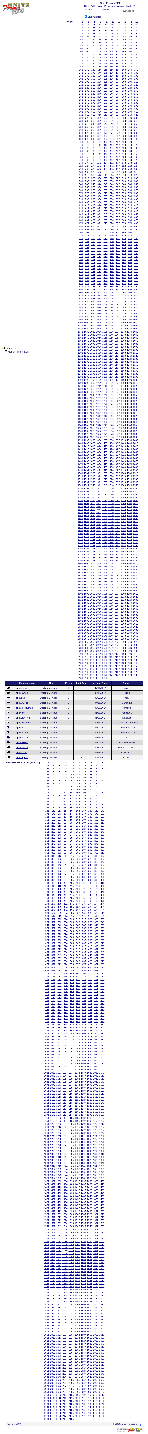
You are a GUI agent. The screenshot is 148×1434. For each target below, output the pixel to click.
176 (112, 72)
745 (106, 244)
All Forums (10, 348)
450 (136, 154)
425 (106, 148)
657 (118, 217)
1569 (129, 491)
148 (124, 63)
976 (112, 313)
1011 (80, 325)
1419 (129, 446)
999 (130, 319)
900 (136, 289)
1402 (86, 443)
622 (87, 208)
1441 (80, 455)
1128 (123, 358)
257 (118, 96)
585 (106, 196)
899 (130, 289)
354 (99, 127)
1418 (123, 446)
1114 (98, 355)
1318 (123, 416)
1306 (111, 413)
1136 (111, 361)
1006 (111, 322)
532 (87, 181)
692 (87, 229)
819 (130, 265)
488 (124, 166)
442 (87, 154)
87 (118, 45)
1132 (86, 361)
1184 (98, 377)
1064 (98, 340)
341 (81, 124)
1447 (117, 455)
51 (81, 36)
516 (112, 175)
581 (81, 196)
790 (136, 256)
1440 (135, 452)
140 (136, 60)
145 (106, 63)
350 (136, 124)
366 (112, 130)
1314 (98, 416)
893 (93, 289)
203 (93, 81)
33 (94, 30)
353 (93, 127)
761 (81, 250)
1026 (111, 328)
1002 (86, 322)
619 (130, 205)
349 (130, 124)
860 (136, 277)
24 (100, 27)
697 (118, 229)
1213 (92, 386)
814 (99, 265)
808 (124, 262)
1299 (129, 410)
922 (87, 298)
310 (136, 112)
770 (136, 250)
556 (112, 187)
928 (124, 298)
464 (99, 160)
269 (130, 99)
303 (93, 112)
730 (136, 238)
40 (137, 30)
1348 (123, 425)
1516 (111, 476)
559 (130, 187)
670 (136, 220)
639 (130, 211)
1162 (86, 371)
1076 (111, 343)
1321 (80, 419)
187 (118, 75)
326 (112, 118)
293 (93, 109)
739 (130, 241)
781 (81, 256)
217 (118, 84)
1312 (86, 416)
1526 (111, 479)
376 (112, 133)
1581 (80, 497)
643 (93, 214)
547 (118, 184)
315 (106, 115)
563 (93, 190)
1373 (92, 434)
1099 (129, 349)
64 (100, 39)
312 (87, 115)
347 (118, 124)
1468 (123, 461)
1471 (80, 464)
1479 (129, 464)
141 (81, 63)
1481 (80, 467)
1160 (135, 368)
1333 (92, 422)
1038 (123, 331)
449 (130, 154)
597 (118, 199)
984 (99, 316)
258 (124, 96)
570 (136, 190)
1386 (111, 437)
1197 (117, 380)
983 (93, 316)
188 (124, 75)
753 (93, 247)
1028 (123, 328)
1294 (98, 410)
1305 (104, 413)
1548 (123, 485)
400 (136, 139)
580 (136, 193)
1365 (104, 431)
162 (87, 69)
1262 (86, 401)
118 (124, 54)
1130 (135, 358)
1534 (98, 482)
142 (87, 63)
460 (136, 157)
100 (136, 48)
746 (112, 244)
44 (100, 33)
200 (136, 78)
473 (93, 163)
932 (87, 301)
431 (81, 151)
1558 (123, 488)
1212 (86, 386)
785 (106, 256)
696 (112, 229)
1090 (135, 346)
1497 (117, 470)
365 (106, 130)
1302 (86, 413)
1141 (80, 365)
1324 (98, 419)
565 (106, 190)
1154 (98, 368)
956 (112, 307)
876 (112, 283)
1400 (135, 440)
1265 (104, 401)
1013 (92, 325)
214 (99, 84)
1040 (135, 331)
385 (106, 136)
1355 (104, 428)
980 (136, 313)
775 (106, 253)
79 (130, 42)
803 (93, 262)
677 (118, 223)
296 (112, 109)
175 (106, 72)
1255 (104, 398)
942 (87, 304)
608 (124, 202)
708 (124, 232)
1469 (129, 461)
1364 (98, 431)
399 (130, 139)
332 (87, 121)
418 (124, 145)
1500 (135, 470)
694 (99, 229)
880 (136, 283)
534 (99, 181)
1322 (86, 419)
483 (93, 166)
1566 (111, 491)
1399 (129, 440)
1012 (86, 325)
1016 (111, 325)
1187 (117, 377)
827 (118, 268)
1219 (129, 386)
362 (87, 130)
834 (99, 271)
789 (130, 256)
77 (118, 42)
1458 (123, 458)
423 (93, 148)
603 (93, 202)
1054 (98, 337)
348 (124, 124)
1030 (135, 328)
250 (136, 93)
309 (130, 112)
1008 (123, 322)
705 (106, 232)
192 (87, 78)
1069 (129, 340)
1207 (117, 383)
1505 (104, 473)
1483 (92, 467)
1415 (104, 446)
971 (81, 313)
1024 (98, 328)
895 (106, 289)
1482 (86, 467)
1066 (111, 340)
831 (81, 271)
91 (81, 48)
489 (130, 166)
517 (118, 175)
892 (87, 289)
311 (81, 115)
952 (87, 307)
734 (99, 241)
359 (130, 127)
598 (124, 199)
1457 (117, 458)
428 (124, 148)
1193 (92, 380)
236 (112, 90)
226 (112, 87)
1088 (123, 346)
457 (118, 157)
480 (136, 163)
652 (87, 217)
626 (112, 208)
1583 (92, 497)
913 (93, 295)
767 (118, 250)
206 (112, 81)
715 (106, 235)
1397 (117, 440)
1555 (104, 488)
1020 (135, 325)
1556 (111, 488)
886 (112, 286)
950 (136, 304)
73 (94, 42)
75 (106, 42)
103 (93, 51)
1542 (86, 485)
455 (106, 157)
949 (130, 304)
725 (106, 238)
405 (106, 142)
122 (87, 57)
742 (87, 244)
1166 (111, 371)
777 (118, 253)
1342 (86, 425)
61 (81, 39)
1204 (98, 383)
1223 (92, 389)
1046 (111, 334)
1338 (123, 422)
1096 (111, 349)
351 (81, 127)
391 (81, 139)
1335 (104, 422)
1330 (135, 419)
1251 (80, 398)
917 (118, 295)
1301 (80, 413)
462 (87, 160)
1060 (135, 337)
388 (124, 136)
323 (93, 118)
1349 (129, 425)
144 (99, 63)
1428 (123, 449)
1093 (92, 349)
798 (124, 259)
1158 (123, 368)
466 (112, 160)
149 (130, 63)
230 (136, 87)
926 (112, 298)
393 (93, 139)
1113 (92, 355)
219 (130, 84)
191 (81, 78)
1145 (104, 365)
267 (118, 99)
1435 (104, 452)
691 (81, 229)
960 (136, 307)
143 (93, 63)
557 (118, 187)
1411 (80, 446)
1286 (111, 407)
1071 (80, 343)
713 (93, 235)
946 (112, 304)
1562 (86, 491)
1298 (123, 410)
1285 (104, 407)
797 (118, 259)
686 (112, 226)
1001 (80, 322)
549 (130, 184)
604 (99, 202)
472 (87, 163)
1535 (104, 482)
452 (87, 157)
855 (106, 277)
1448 (123, 455)
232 (87, 90)
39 (130, 30)
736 (112, 241)
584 (99, 196)
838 (124, 271)
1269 (129, 401)
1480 (135, 464)
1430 (135, 449)
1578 (123, 494)
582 (87, 196)
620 (136, 205)
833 (93, 271)
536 (112, 181)
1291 (80, 410)
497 (118, 169)
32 (87, 30)
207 (118, 81)
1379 (129, 434)
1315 (104, 416)
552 (87, 187)
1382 (86, 437)
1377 (117, 434)
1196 (111, 380)
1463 (92, 461)
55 (106, 36)
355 (106, 127)
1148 (123, 365)
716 (112, 235)
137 (118, 60)
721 (81, 238)
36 (112, 30)
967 (118, 310)
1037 (117, 331)
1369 (129, 431)
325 (106, 118)
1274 (98, 404)
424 (99, 148)
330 (136, 118)
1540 (135, 482)
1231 (80, 392)
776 (112, 253)
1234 (98, 392)
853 (93, 277)
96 (112, 48)
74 (100, 42)
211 (81, 84)
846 (112, 274)
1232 (86, 392)
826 (112, 268)
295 (106, 109)
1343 (92, 425)
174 (99, 72)
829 (130, 268)
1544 (98, 485)
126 (112, 57)
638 (124, 211)
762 (87, 250)
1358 (123, 428)
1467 (117, 461)
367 (118, 130)
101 (81, 51)
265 (106, 99)
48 (124, 33)
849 (130, 274)
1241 (80, 395)
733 (93, 241)
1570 (135, 491)
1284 (98, 407)
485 (106, 166)
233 (93, 90)
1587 (117, 497)
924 (99, 298)
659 (130, 217)
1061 (80, 340)
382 (87, 136)
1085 (104, 346)
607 (118, 202)
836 (112, 271)
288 (124, 106)
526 (112, 178)
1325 (104, 419)
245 (106, 93)
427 (118, 148)
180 (136, 72)
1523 (92, 479)
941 (81, 304)
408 (124, 142)
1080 (135, 343)
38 (124, 30)
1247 (117, 395)
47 (118, 33)
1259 (129, 398)
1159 (129, 368)
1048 (123, 334)
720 (136, 235)
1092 (86, 349)
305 (106, 112)
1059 (129, 337)
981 (81, 316)
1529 (129, 479)
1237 (117, 392)
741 (81, 244)
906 (112, 292)
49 (130, 33)
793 (93, 259)
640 (136, 211)
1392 (86, 440)
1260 (135, 398)
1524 (98, 479)
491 (81, 169)
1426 (111, 449)
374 (99, 133)
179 (130, 72)
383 (93, 136)
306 (112, 112)
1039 (129, 331)
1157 (117, 368)
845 (106, 274)
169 (130, 69)
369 (130, 130)
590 (136, 196)
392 (87, 139)
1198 (123, 380)
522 (87, 178)
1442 (86, 455)
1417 (117, 446)
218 (124, 84)
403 (93, 142)
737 (118, 241)
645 (106, 214)
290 (136, 106)
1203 (92, 383)
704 (99, 232)
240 (136, 90)
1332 (86, 422)
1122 (86, 358)
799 (130, 259)
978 (124, 313)
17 (118, 24)
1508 (123, 473)
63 (94, 39)
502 (87, 172)
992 (87, 319)
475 (106, 163)
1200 (135, 380)
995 (106, 319)
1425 (104, 449)
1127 (117, 358)
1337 (117, 422)
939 (130, 301)
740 (136, 241)
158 (124, 66)
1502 (86, 473)
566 (112, 190)
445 (106, 154)
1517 (117, 476)
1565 (104, 491)
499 (130, 169)
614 (99, 205)
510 (136, 172)
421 (81, 148)
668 (124, 220)
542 (87, 184)
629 (130, 208)
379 (130, 133)
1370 (135, 431)
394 (99, 139)
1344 (98, 425)
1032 (86, 331)
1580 (135, 494)
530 (136, 178)
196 (112, 78)
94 (100, 48)
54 (100, 36)
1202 (86, 383)
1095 (104, 349)
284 (99, 106)
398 (124, 139)
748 (124, 244)
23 (94, 27)
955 (106, 307)
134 (99, 60)
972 (87, 313)
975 (106, 313)
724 (99, 238)
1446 (111, 455)
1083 (92, 346)
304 (99, 112)
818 (124, 265)
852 (87, 277)
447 (118, 154)
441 (81, 154)
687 (118, 226)
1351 (80, 428)
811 (81, 265)
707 (118, 232)
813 (93, 265)
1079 (129, 343)
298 (124, 109)
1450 (135, 455)
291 (81, 109)
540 (136, 181)
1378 (123, 434)
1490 (135, 467)
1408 (123, 443)
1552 (86, 488)
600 (136, 199)
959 (130, 307)
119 (130, 54)
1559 (129, 488)
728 (124, 238)
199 (130, 78)
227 (118, 87)
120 (136, 54)
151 (81, 66)
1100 (135, 349)
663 (93, 220)
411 (81, 145)
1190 (135, 377)
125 (106, 57)
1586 (111, 497)
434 (99, 151)
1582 (86, 497)
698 (124, 229)
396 (112, 139)
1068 (123, 340)
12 (87, 24)
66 (112, 39)
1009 (129, 322)
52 (87, 36)
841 (81, 274)
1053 (92, 337)
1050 (135, 334)
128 (124, 57)
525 (106, 178)
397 (118, 139)
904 (99, 292)
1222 (86, 389)
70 (137, 39)
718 (124, 235)
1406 (111, 443)
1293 (92, 410)
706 (112, 232)
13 (94, 24)
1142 (86, 365)
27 (118, 27)
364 (99, 130)
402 (87, 142)
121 (81, 57)
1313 (92, 416)
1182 (86, 377)
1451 (80, 458)
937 (118, 301)
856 (112, 277)
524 (99, 178)
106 (112, 51)
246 (112, 93)
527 (118, 178)
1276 (111, 404)
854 (99, 277)
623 (93, 208)
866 (112, 280)
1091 (80, 349)
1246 (111, 395)
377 (118, 133)
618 (124, 205)
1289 (129, 407)
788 (124, 256)
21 (81, 27)
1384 (98, 437)
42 (87, 33)
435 (106, 151)
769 (130, 250)
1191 (80, 380)
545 (106, 184)
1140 (135, 361)
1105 (104, 352)
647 (118, 214)
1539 (129, 482)
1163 (92, 371)
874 (99, 283)
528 (124, 178)
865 (106, 280)
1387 (117, 437)
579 (130, 193)
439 (130, 151)
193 (93, 78)
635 (106, 211)
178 (124, 72)
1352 (86, 428)
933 (93, 301)
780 (136, 253)
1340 (135, 422)
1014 (98, 325)
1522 (86, 479)
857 (118, 277)
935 (106, 301)
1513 (92, 476)
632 (87, 211)
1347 (117, 425)
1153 (92, 368)
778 (124, 253)
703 (93, 232)
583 (93, 196)
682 (87, 226)
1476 (111, 464)
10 (137, 21)
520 (136, 175)
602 (87, 202)
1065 (104, 340)
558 (124, 187)
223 (93, 87)
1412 (86, 446)
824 (99, 268)
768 (124, 250)
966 (112, 310)
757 (118, 247)
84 (100, 45)
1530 (135, 479)
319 (130, 115)
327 (118, 118)
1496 (111, 470)
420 (136, 145)
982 (87, 316)
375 (106, 133)
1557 (117, 488)
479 (130, 163)
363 (93, 130)
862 (87, 280)
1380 (135, 434)
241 (81, 93)
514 (99, 175)
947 (118, 304)
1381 (80, 437)
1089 (129, 346)
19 (130, 24)
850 (136, 274)
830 (136, 268)
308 (124, 112)
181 (81, 75)
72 (87, 42)
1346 (111, 425)
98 (124, 48)
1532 (86, 482)
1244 (98, 395)
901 (81, 292)
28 (124, 27)
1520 (135, 476)
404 (99, 142)
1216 (111, 386)
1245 (104, 395)
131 (81, 60)
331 (81, 121)
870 (136, 280)
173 (93, 72)
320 (136, 115)
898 (124, 289)
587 (118, 196)
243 (93, 93)
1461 (80, 461)
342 (87, 124)
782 (87, 256)
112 (87, 54)
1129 (129, 358)
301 (81, 112)
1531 (80, 482)
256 (112, 96)
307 (118, 112)
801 (81, 262)
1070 (135, 340)
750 (136, 244)
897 (118, 289)
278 (124, 103)
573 (93, 193)
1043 (92, 334)
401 (81, 142)
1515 (104, 476)
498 (124, 169)
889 (130, 286)
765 (106, 250)
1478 (123, 464)
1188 (123, 377)
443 (93, 154)
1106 (111, 352)
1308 (123, 413)
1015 (104, 325)
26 (112, 27)
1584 (98, 497)
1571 (80, 494)
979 (130, 313)
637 (118, 211)
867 (118, 280)
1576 (111, 494)
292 (87, 109)
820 (136, 265)
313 (93, 115)
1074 (98, 343)
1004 (98, 322)
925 (106, 298)
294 (99, 109)
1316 (111, 416)
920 (136, 295)
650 (136, 214)
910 (136, 292)
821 (81, 268)
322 (87, 118)
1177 (117, 374)
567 (118, 190)
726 (112, 238)
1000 (135, 319)
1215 (104, 386)
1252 (86, 398)
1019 (129, 325)
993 (93, 319)
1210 (135, 383)
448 (124, 154)
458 (124, 157)
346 (112, 124)
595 (106, 199)
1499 (129, 470)
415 (106, 145)
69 (130, 39)
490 (136, 166)
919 (130, 295)
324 (99, 118)
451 (81, 157)
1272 (86, 404)
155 (106, 66)
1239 (129, 392)
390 (136, 136)
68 (124, 39)
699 (130, 229)
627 (118, 208)
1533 (92, 482)
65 (106, 39)
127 (118, 57)
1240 (135, 392)
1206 (111, 383)
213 (93, 84)
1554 (98, 488)
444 (99, 154)
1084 (98, 346)
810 (136, 262)
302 (87, 112)
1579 (129, 494)
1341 (80, 425)
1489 (129, 467)
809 (130, 262)
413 (93, 145)
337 (118, 121)
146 (112, 63)
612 (87, 205)
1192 (86, 380)
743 (93, 244)
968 (124, 310)
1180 (135, 374)
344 (99, 124)
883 (93, 286)
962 (87, 310)
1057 (117, 337)
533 (93, 181)
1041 (80, 334)
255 (106, 96)
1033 (92, 331)
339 (130, 121)
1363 (92, 431)
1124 (98, 358)
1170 (135, 371)
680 (136, 223)
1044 (98, 334)
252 (87, 96)
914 (99, 295)
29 (130, 27)
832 (87, 271)
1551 (80, 488)
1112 (86, 355)
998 (124, 319)
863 (93, 280)
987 (118, 316)
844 (99, 274)
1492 (86, 470)
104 (99, 51)
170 (136, 69)
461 (81, 160)
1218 (123, 386)
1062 (86, 340)
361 (81, 130)
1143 (92, 365)
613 (93, 205)
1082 (86, 346)
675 (106, 223)
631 (81, 211)
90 (137, 45)
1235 (104, 392)
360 (136, 127)
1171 (80, 374)
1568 (123, 491)
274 (99, 103)
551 (81, 187)
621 (81, 208)
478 (124, 163)
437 (118, 151)
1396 (111, 440)
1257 (117, 398)
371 (81, 133)
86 (112, 45)
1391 (80, 440)
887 (118, 286)
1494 (98, 470)
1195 (104, 380)
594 (99, 199)
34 (100, 30)
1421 (80, 449)
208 (124, 81)
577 (118, 193)
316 (112, 115)
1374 (98, 434)
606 (112, 202)
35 (106, 30)
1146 (111, 365)
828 (124, 268)
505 (106, 172)
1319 (129, 416)
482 (87, 166)
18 (124, 24)
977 (118, 313)
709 (130, 232)
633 (93, 211)
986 (112, 316)
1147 (117, 365)
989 (130, 316)
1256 (111, 398)
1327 (117, 419)
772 (87, 253)
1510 (135, 473)
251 (81, 96)
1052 (86, 337)
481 (81, 166)
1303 (92, 413)
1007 (117, 322)
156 (112, 66)
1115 (104, 355)
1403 (92, 443)
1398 (123, 440)
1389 (129, 437)
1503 (92, 473)
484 (99, 166)
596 (112, 199)
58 (124, 36)
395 (106, 139)
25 (106, 27)
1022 (86, 328)
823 (93, 268)
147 (118, 63)
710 (136, 232)
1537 (117, 482)
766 (112, 250)
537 (118, 181)
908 (124, 292)
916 (112, 295)
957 (118, 307)
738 (124, 241)
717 (118, 235)
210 (136, 81)
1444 (98, 455)
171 (81, 72)
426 (112, 148)
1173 (92, 374)
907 (118, 292)
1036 (111, 331)
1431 (80, 452)
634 (99, 211)
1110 (135, 352)
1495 (104, 470)
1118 (123, 355)
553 (93, 187)
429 (130, 148)
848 (124, 274)
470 (136, 160)
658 (124, 217)
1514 (98, 476)
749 (130, 244)
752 (87, 247)
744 (99, 244)
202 (87, 81)
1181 (80, 377)
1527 (117, 479)
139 (130, 60)
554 (99, 187)
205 (106, 81)
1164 (98, 371)
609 (130, 202)
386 (112, 136)
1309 (129, 413)
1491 (80, 470)
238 (124, 90)
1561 (80, 491)
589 (130, 196)
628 (124, 208)
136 (112, 60)
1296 (111, 410)
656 (112, 217)
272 (87, 103)
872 (87, 283)
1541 (80, 485)
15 (106, 24)
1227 (117, 389)
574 (99, 193)
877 (118, 283)
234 (99, 90)
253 (93, 96)
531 (81, 181)
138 (124, 60)
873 (93, 283)
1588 (123, 497)
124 (99, 57)
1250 (135, 395)
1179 (129, 374)
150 (136, 63)
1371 (80, 434)
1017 (117, 325)
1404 (98, 443)
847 (118, 274)
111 (81, 54)
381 (81, 136)
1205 (104, 383)
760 (136, 247)
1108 (123, 352)
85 (106, 45)
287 (118, 106)
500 (136, 169)
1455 (104, 458)
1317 (117, 416)
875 (106, 283)
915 (106, 295)
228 (124, 87)
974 (99, 313)
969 (130, 310)
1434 (98, 452)
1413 (92, 446)
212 (87, 84)
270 (136, 99)
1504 (98, 473)
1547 (117, 485)
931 (81, 301)
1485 (104, 467)
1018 (123, 325)
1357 (117, 428)
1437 (117, 452)
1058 (123, 337)
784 (99, 256)
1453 (92, 458)
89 (130, 45)
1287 (117, 407)
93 (94, 48)
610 (136, 202)
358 (124, 127)
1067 (117, 340)
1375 (104, 434)
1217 (117, 386)
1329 (129, 419)
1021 (80, 328)
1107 (117, 352)
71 (81, 42)
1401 (80, 443)
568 (124, 190)
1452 (86, 458)
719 (130, 235)
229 (130, 87)
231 (81, 90)
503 (93, 172)
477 (118, 163)
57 (118, 36)
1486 (111, 467)
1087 (117, 346)
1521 (80, 479)
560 (136, 187)
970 (136, 310)
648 (124, 214)
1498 (123, 470)
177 (118, 72)
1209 (129, 383)
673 (93, 223)
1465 (104, 461)
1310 (135, 413)
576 (112, 193)
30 (137, 27)
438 (124, 151)
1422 (86, 449)
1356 (111, 428)
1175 (104, 374)
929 (130, 298)
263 (93, 99)
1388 (123, 437)
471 (81, 163)
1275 (104, 404)
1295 (104, 410)
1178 (123, 374)
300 (136, 109)
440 (136, 151)
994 (99, 319)
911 (81, 295)
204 (99, 81)
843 (93, 274)
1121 (80, 358)
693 (93, 229)
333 (93, 121)
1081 (80, 346)
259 (130, 96)
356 (112, 127)
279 (130, 103)
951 (81, 307)
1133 (92, 361)
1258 (123, 398)
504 (99, 172)
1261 (80, 401)
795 (106, 259)
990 (136, 316)
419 (130, 145)
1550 (135, 485)
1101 (80, 352)
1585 (104, 497)
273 (93, 103)
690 (136, 226)
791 (81, 259)
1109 (129, 352)
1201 (80, 383)
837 (118, 271)
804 (99, 262)
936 (112, 301)
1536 (111, 482)
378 (124, 133)
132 (87, 60)
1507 (117, 473)
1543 (92, 485)
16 (112, 24)
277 (118, 103)
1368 (123, 431)
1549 (129, 485)
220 (136, 84)
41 (81, 33)
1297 (117, 410)
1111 (80, 355)
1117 (117, 355)
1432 (86, 452)
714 (99, 235)
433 (93, 151)
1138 (123, 361)
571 (81, 193)
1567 (117, 491)
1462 (86, 461)
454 (99, 157)
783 (93, 256)
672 (87, 223)
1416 (111, 446)
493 (93, 169)
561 (81, 190)
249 (130, 93)
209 (130, 81)
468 (124, 160)
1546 (111, 485)
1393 (92, 440)
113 (93, 54)
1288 (123, 407)
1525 (104, 479)
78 (124, 42)
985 (106, 316)
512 (87, 175)
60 (137, 36)
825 (106, 268)
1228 (123, 389)
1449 (129, 455)
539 (130, 181)
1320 (135, 416)
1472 (86, 464)
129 (130, 57)
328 (124, 118)
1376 (111, 434)
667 (118, 220)
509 (130, 172)
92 (87, 48)
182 (87, 75)
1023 (92, 328)
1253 (92, 398)
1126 (111, 358)
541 (81, 184)
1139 (129, 361)
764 (99, 250)
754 (99, 247)
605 (106, 202)
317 (118, 115)
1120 (135, 355)
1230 (135, 389)
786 (112, 256)
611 (81, 205)
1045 (104, 334)
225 (106, 87)
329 (130, 118)
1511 (80, 476)
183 (93, 75)
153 (93, 66)
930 (136, 298)
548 (124, 184)
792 (87, 259)
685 (106, 226)
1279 (129, 404)
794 (99, 259)
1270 (135, 401)
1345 (104, 425)
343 (93, 124)
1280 (135, 404)
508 (124, 172)
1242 (86, 395)
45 (106, 33)
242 (87, 93)
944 (99, 304)
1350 (135, 425)
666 (112, 220)
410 (136, 142)
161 (81, 69)
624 (99, 208)
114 (99, 54)
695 (106, 229)
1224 (98, 389)
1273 (92, 404)
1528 (123, 479)
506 (112, 172)
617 (118, 205)
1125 (104, 358)
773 (93, 253)
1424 (98, 449)
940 (136, 301)
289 (130, 106)
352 (87, 127)
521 (81, 178)
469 (130, 160)
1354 (98, 428)
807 (118, 262)
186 (112, 75)
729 (130, 238)
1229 (129, 389)
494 (99, 169)
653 (93, 217)
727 (118, 238)
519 (130, 175)
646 (112, 214)
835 (106, 271)
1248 (123, 395)
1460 (135, 458)
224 (99, 87)
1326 (111, 419)
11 (81, 24)
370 (136, 130)
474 (99, 163)
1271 (80, 404)
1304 (98, 413)
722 (87, 238)
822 (87, 268)
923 (93, 298)
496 (112, 169)
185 (106, 75)
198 (124, 78)
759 (130, 247)
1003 (92, 322)
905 (106, 292)
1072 (86, 343)
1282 (86, 407)
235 (106, 90)
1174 (98, 374)
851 (81, 277)
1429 (129, 449)
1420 (135, 446)
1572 (86, 494)
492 (87, 169)
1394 (98, 440)
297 (118, 109)
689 (130, 226)
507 (118, 172)
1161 (80, 371)
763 (93, 250)
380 (136, 133)
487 (118, 166)
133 (93, 60)
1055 (104, 337)
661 (81, 220)
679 (130, 223)
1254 (98, 398)
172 (87, 72)
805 (106, 262)
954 (99, 307)
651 (81, 217)
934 (99, 301)
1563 (92, 491)
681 (81, 226)
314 (99, 115)
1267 (117, 401)
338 (124, 121)
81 (81, 45)
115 (106, 54)
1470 (135, 461)
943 (93, 304)
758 (124, 247)
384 (99, 136)
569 (130, 190)
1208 (123, 383)
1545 (104, 485)
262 (87, 99)
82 (87, 45)
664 (99, 220)
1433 (92, 452)
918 (124, 295)
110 (136, 51)
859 (130, 277)
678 (124, 223)
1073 (92, 343)
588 (124, 196)
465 (106, 160)
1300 (135, 410)
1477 (117, 464)
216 (112, 84)
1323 (92, 419)
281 (81, 106)
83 (94, 45)
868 (124, 280)
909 (130, 292)
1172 (86, 374)
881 (81, 286)
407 (118, 142)
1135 (104, 361)
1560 (135, 488)
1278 (123, 404)
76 (112, 42)
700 (136, 229)
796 (112, 259)
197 (118, 78)
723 (93, 238)
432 (87, 151)
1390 (135, 437)
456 (112, 157)
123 (93, 57)
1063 (92, 340)
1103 (92, 352)
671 (81, 223)
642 (87, 214)
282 (87, 106)
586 (112, 196)
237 (118, 90)
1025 (104, 328)
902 (87, 292)
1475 (104, 464)
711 (81, 235)
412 (87, 145)
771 (81, 253)
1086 (111, 346)
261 (81, 99)
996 (112, 319)
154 (99, 66)
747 (118, 244)
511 (81, 175)
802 (87, 262)
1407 (117, 443)
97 (118, 48)
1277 (117, 404)
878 (124, 283)
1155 (104, 368)
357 (118, 127)
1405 (104, 443)
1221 (80, 389)
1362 (86, 431)
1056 (111, 337)
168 (124, 69)
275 (106, 103)
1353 (92, 428)
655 (106, 217)
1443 (92, 455)
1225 (104, 389)
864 (99, 280)
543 (93, 184)
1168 (123, 371)
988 (124, 316)
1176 (111, 374)
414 (99, 145)
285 (106, 106)
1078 (123, 343)
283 (93, 106)
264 (99, 99)
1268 (123, 401)
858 (124, 277)
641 (81, 214)
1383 (92, 437)
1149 (129, 365)
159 (130, 66)
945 (106, 304)
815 (106, 265)
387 (118, 136)
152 (87, 66)
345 (106, 124)
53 (94, 36)
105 (106, 51)
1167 (117, 371)
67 (118, 39)
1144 (98, 365)
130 (136, 57)
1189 (129, 377)
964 (99, 310)
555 (106, 187)
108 (124, 51)
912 (87, 295)
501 (81, 172)
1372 (86, 434)
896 (112, 289)
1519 (129, 476)
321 (81, 118)
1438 (123, 452)
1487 (117, 467)
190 (136, 75)
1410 (135, 443)
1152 (86, 368)
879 (130, 283)
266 (112, 99)
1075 (104, 343)
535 (106, 181)
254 (99, 96)
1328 (123, 419)
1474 (98, 464)
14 (100, 24)
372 (87, 133)
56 (112, 36)
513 (93, 175)
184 (99, 75)
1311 (80, 416)
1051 (80, 337)
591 (81, 199)
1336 (111, 422)
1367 (117, 431)
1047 (117, 334)
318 (124, 115)
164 (99, 69)
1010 (135, 322)
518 (124, 175)
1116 (111, 355)
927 (118, 298)
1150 (135, 365)
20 (137, 24)
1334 (98, 422)
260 (136, 96)
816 (112, 265)
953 (93, 307)
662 (87, 220)
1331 (80, 422)
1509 (129, 473)
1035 (104, 331)
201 (81, 81)
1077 (117, 343)
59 (130, 36)
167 (118, 69)
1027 (117, 328)
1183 (92, 377)
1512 (86, 476)
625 (106, 208)
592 (87, 199)
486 (112, 166)
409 (130, 142)
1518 (123, 476)
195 (106, 78)
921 (81, 298)
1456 (111, 458)
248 (124, 93)
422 (87, 148)
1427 (117, 449)
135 (106, 60)
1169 (129, 371)
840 (136, 271)
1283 (92, 407)
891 (81, 289)
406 (112, 142)
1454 (98, 458)
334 (99, 121)
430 (136, 148)
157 (118, 66)
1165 (104, 371)
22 (87, 27)
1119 (129, 355)
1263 (92, 401)
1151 (80, 368)
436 (112, 151)
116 (112, 54)
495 (106, 169)
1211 (80, 386)
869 (130, 280)
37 (118, 30)
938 (124, 301)
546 (112, 184)
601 (81, 202)
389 (130, 136)
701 (81, 232)
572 (87, 193)
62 (87, 39)
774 (99, 253)
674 (99, 223)
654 (99, 217)
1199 (129, 380)
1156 (111, 368)
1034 (98, 331)
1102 (86, 352)
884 (99, 286)
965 (106, 310)
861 (81, 280)
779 (130, 253)
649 (130, 214)
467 (118, 160)
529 (130, 178)
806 (112, 262)
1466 (111, 461)
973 (93, 313)
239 (130, 90)
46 (112, 33)
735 (106, 241)
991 (81, 319)
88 (124, 45)
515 (106, 175)
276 (112, 103)
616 (112, 205)
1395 (104, 440)
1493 (92, 470)
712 (87, 235)
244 (99, 93)
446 (112, 154)
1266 (111, 401)
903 (93, 292)
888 (124, 286)
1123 (92, 358)
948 (124, 304)
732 (87, 241)
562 (87, 190)
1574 (98, 494)
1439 (129, 452)
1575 (104, 494)
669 (130, 220)
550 (136, 184)
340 (136, 121)
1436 (111, 452)
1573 (92, 494)
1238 (123, 392)
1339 (129, 422)
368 (124, 130)
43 (94, 33)
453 (93, 157)
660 (136, 217)
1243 (92, 395)
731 (81, 241)
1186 (111, 377)
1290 (135, 407)
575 (106, 193)
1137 (117, 361)
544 (99, 184)
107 (118, 51)
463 (93, 160)
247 (118, 93)
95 (106, 48)
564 (99, 190)
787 (118, 256)
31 (81, 30)
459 (130, 157)
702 (87, 232)
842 (87, 274)
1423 (92, 449)
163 (93, 69)
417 (118, 145)
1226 (111, 389)
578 (124, 193)
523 (93, 178)
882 (87, 286)
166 (112, 69)
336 (112, 121)
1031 (80, 331)
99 (130, 48)
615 (106, 205)
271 (81, 103)
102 (87, 51)
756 (112, 247)
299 (130, 109)
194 (99, 78)
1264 (98, 401)
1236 (111, 392)
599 (130, 199)
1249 (129, 395)
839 (130, 271)
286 (112, 106)
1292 (86, 410)
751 (81, 247)
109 (130, 51)
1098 (123, 349)
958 (124, 307)
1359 (129, 428)
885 (106, 286)
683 (93, 226)
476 (112, 163)
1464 (98, 461)
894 (99, 289)
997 (118, 319)
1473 (92, 464)
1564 (98, 491)
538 (124, 181)
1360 (135, 428)
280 (136, 103)
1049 (129, 334)
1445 (104, 455)
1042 (86, 334)
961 (81, 310)
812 (87, 265)
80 (137, 42)
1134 (98, 361)
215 (106, 84)
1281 (80, 407)
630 (136, 208)
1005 (104, 322)
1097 (117, 349)
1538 (123, 482)
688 (124, 226)
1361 (80, 431)
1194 (98, 380)
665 (106, 220)
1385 (104, 437)
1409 (129, 443)
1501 (80, 473)
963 (93, 310)
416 (112, 145)
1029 (129, 328)
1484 (98, 467)
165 (106, 69)
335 (106, 121)
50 (137, 33)
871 (81, 283)
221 (81, 87)
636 (112, 211)
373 (93, 133)
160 (136, 66)
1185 (104, 377)
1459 (129, 458)
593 (93, 199)
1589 (129, 497)
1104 (98, 352)
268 (124, 99)
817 (118, 265)
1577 (117, 494)
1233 (92, 392)
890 (136, 286)
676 (112, 223)
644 (99, 214)
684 (99, 226)
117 (118, 54)
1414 (98, 446)
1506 (111, 473)
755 (106, 247)
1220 (135, 386)
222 (87, 87)
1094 (98, 349)
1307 (117, 413)
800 (136, 259)
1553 (92, 488)
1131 (80, 361)
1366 (111, 431)
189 (130, 75)
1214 (98, 386)
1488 (123, 467)
